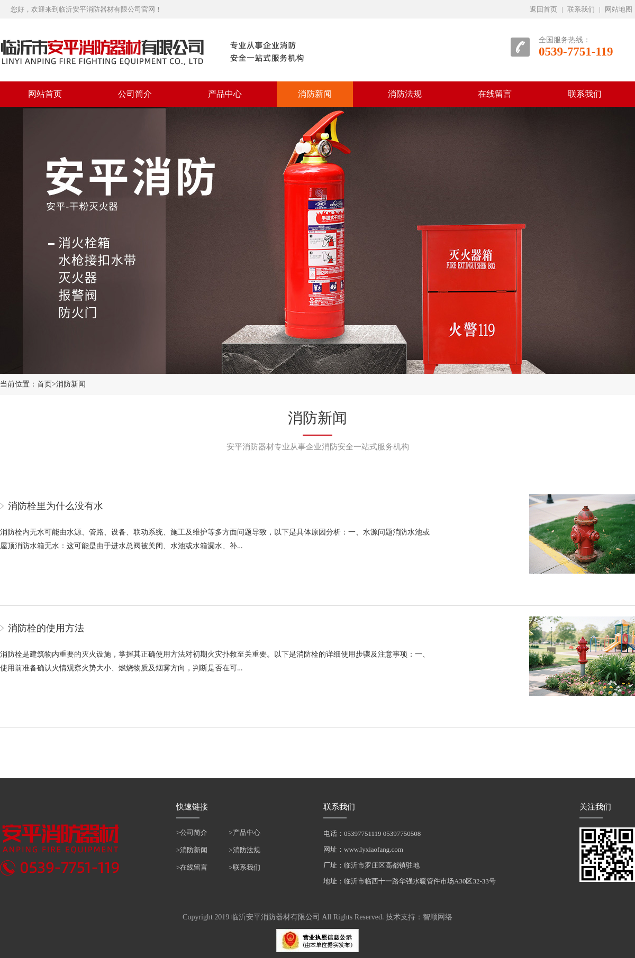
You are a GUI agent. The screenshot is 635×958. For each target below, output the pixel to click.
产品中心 (225, 93)
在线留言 (495, 93)
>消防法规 (244, 850)
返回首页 (543, 9)
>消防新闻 (191, 850)
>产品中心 (244, 832)
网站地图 (618, 9)
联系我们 (581, 9)
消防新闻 (315, 93)
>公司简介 (191, 832)
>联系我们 (244, 867)
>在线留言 (191, 867)
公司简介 (135, 93)
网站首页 (45, 93)
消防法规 (405, 93)
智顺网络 (437, 917)
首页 (44, 384)
